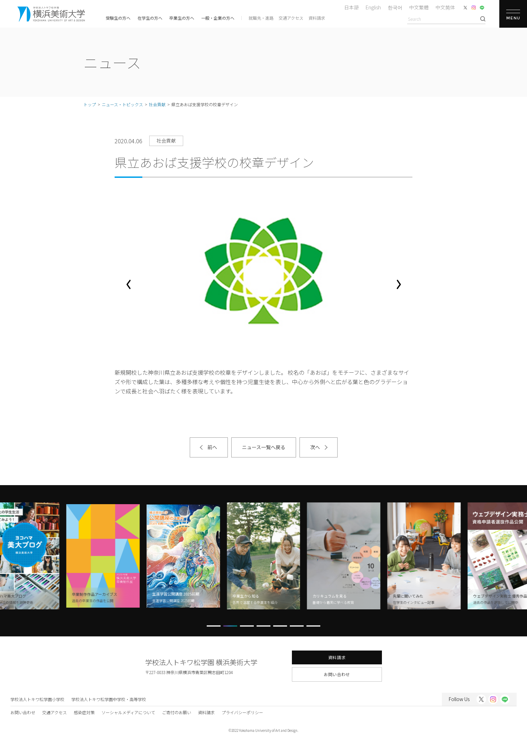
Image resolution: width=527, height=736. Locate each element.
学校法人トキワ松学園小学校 (37, 699)
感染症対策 (84, 712)
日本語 (351, 7)
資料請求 (317, 18)
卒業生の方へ (181, 18)
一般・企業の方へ (217, 18)
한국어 (395, 7)
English (373, 7)
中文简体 (445, 7)
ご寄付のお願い (176, 712)
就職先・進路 (261, 18)
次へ (315, 447)
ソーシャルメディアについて (128, 712)
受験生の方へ (118, 18)
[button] (128, 284)
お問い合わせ (337, 674)
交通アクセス (291, 18)
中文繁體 (419, 7)
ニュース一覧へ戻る (263, 447)
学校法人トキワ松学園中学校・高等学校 (108, 699)
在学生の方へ (149, 18)
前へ (212, 447)
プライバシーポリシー (242, 712)
